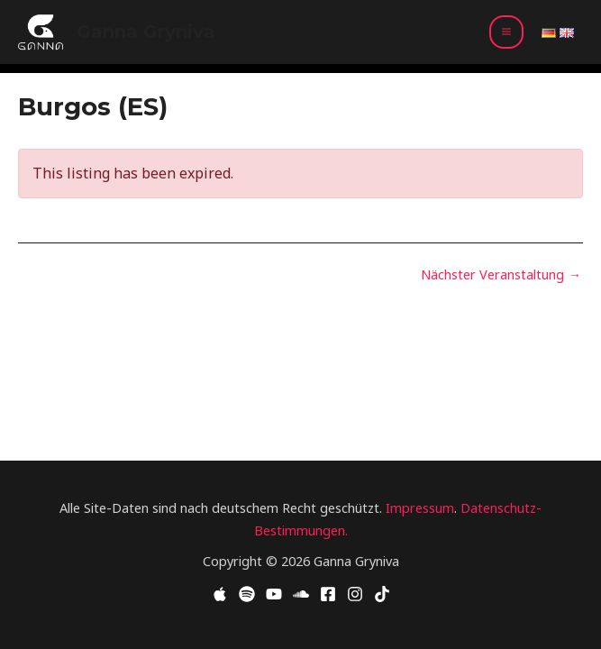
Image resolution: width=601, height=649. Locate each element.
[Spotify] (247, 594)
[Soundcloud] (301, 594)
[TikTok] (382, 594)
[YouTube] (274, 594)
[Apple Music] (220, 594)
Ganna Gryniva (146, 31)
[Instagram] (355, 594)
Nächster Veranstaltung (501, 274)
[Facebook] (328, 594)
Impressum (420, 507)
